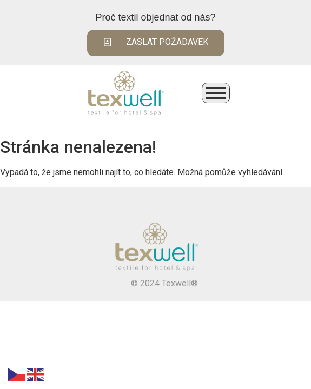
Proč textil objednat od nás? (155, 17)
